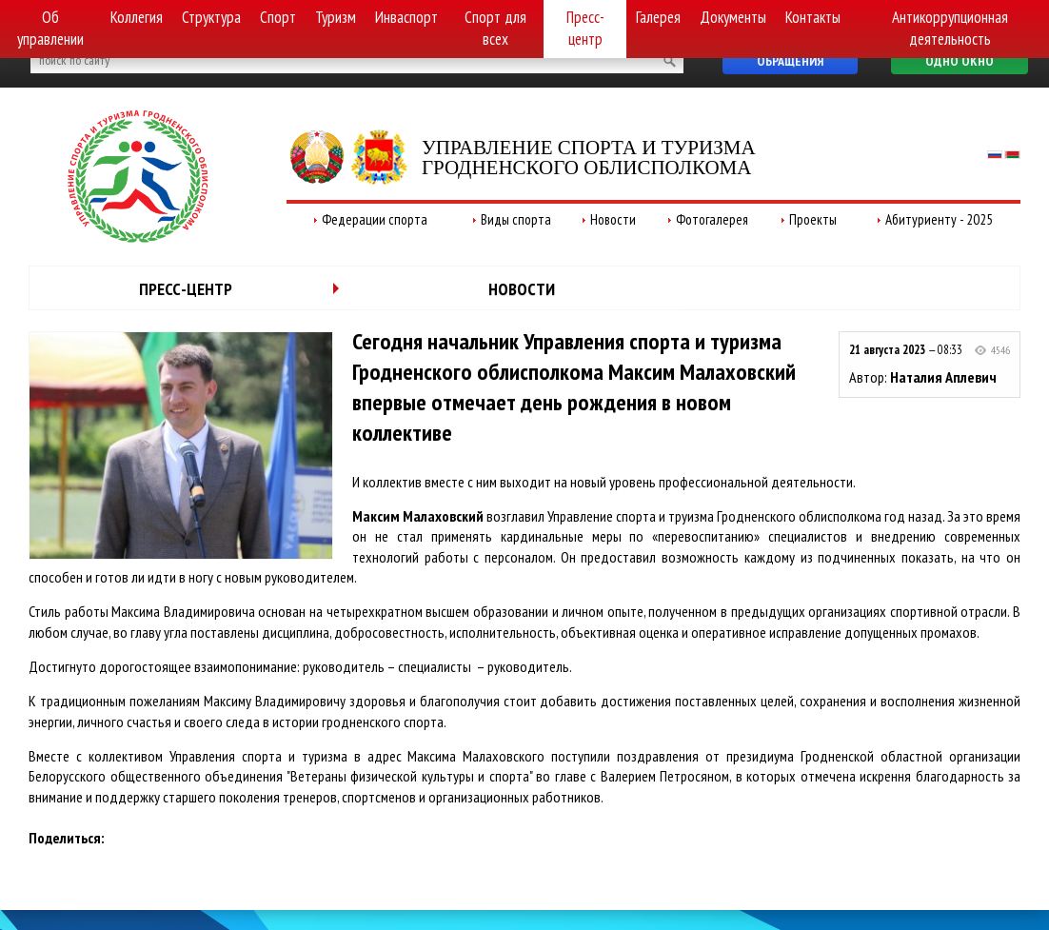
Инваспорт (406, 17)
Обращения (790, 60)
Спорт (278, 17)
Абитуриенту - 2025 (939, 219)
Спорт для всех (495, 28)
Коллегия (136, 17)
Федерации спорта (374, 219)
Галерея (658, 17)
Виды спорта (516, 219)
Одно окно (959, 60)
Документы (733, 17)
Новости (613, 219)
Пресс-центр (585, 28)
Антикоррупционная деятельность (950, 28)
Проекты (813, 219)
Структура (211, 17)
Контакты (813, 17)
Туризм (335, 17)
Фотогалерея (712, 219)
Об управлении (50, 28)
